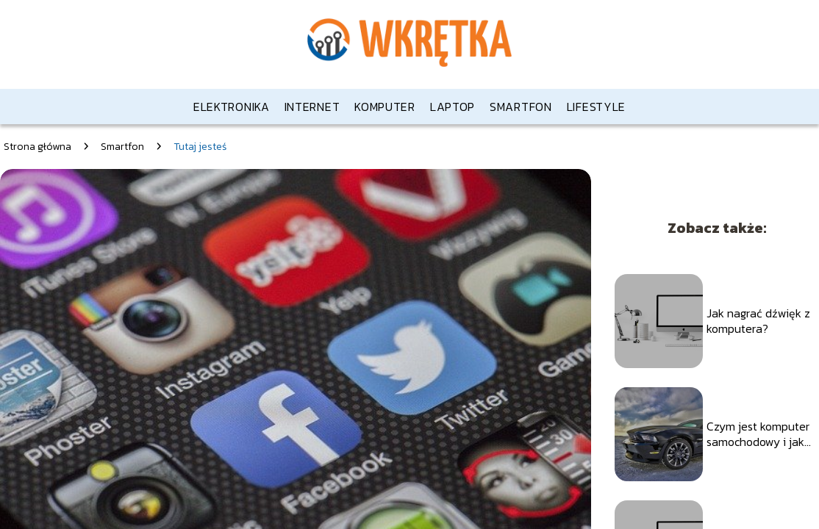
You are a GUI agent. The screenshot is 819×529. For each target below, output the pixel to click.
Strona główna (37, 146)
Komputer (384, 106)
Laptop (452, 106)
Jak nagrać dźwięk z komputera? (758, 321)
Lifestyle (596, 106)
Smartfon (521, 106)
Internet (312, 106)
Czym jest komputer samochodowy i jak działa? (758, 434)
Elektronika (231, 106)
